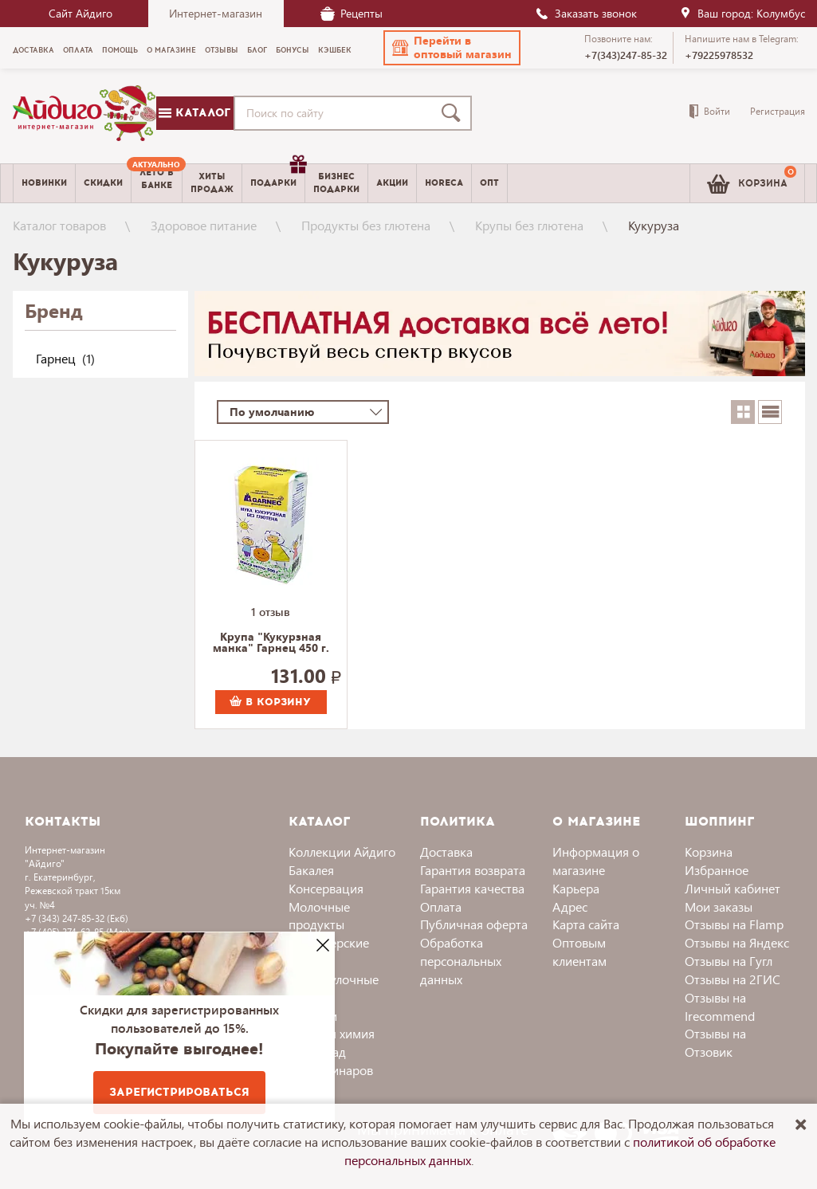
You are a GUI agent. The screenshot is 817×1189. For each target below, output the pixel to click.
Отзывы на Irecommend (720, 1006)
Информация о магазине (595, 860)
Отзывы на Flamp (734, 924)
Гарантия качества (472, 888)
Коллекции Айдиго (342, 851)
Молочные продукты (319, 915)
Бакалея (311, 869)
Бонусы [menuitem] (292, 50)
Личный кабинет (732, 888)
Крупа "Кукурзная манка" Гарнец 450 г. (271, 643)
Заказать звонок (586, 13)
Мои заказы (718, 906)
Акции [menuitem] (392, 183)
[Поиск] (454, 113)
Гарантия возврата (472, 869)
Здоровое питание (204, 225)
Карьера (575, 888)
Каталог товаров (59, 225)
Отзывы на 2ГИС (732, 979)
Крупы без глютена (529, 225)
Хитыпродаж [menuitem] (212, 182)
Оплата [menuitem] (78, 50)
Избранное (716, 869)
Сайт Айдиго (80, 13)
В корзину (270, 702)
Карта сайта (585, 924)
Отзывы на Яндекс (737, 942)
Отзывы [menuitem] (221, 50)
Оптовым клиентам (579, 951)
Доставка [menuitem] (33, 50)
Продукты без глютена (365, 225)
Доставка (446, 851)
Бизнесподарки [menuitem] (336, 182)
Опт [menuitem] (489, 183)
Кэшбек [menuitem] (335, 50)
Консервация (326, 888)
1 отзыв (270, 611)
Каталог (194, 112)
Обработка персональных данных (460, 960)
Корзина (709, 851)
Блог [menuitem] (257, 50)
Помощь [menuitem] (120, 50)
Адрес (569, 906)
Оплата (441, 906)
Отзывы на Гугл (728, 960)
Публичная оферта (474, 924)
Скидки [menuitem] (103, 183)
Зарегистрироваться (179, 1092)
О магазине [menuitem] (171, 50)
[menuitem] (157, 183)
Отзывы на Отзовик (715, 1042)
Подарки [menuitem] (277, 177)
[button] (451, 47)
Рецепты (351, 13)
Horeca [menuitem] (444, 183)
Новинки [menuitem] (44, 183)
